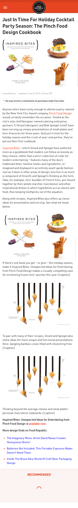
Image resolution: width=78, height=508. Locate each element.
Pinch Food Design (60, 113)
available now (37, 423)
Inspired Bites (11, 148)
